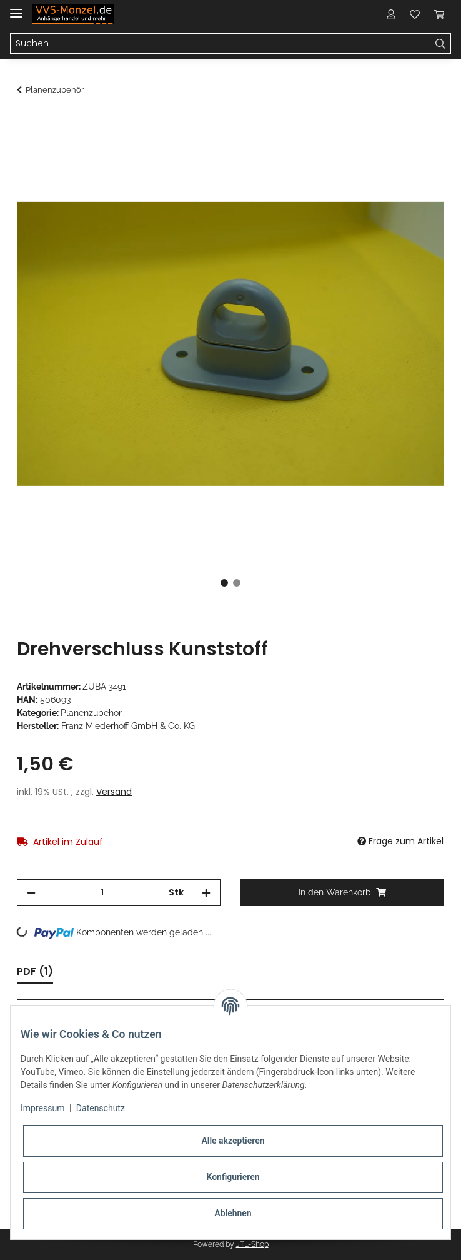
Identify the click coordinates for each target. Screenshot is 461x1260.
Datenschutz (100, 1108)
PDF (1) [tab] (35, 971)
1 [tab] (224, 583)
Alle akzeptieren (232, 1141)
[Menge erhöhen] (206, 892)
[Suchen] (220, 43)
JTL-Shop (252, 1244)
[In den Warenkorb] (27, 123)
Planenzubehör (91, 713)
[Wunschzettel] (415, 13)
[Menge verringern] (31, 892)
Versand (114, 791)
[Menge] (102, 892)
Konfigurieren (232, 1177)
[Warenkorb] (439, 13)
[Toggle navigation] (16, 8)
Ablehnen (232, 1213)
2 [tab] (236, 583)
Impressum (42, 1108)
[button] (391, 13)
